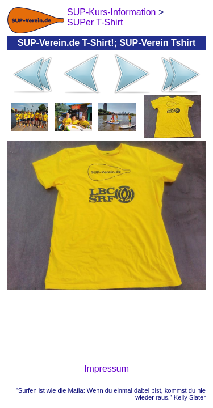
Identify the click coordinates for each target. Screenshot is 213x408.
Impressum (106, 368)
